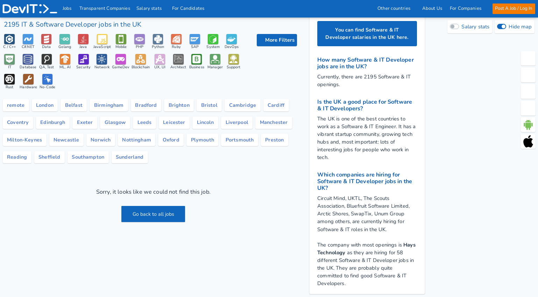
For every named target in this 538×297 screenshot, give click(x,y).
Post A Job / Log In (513, 8)
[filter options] (277, 40)
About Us (432, 8)
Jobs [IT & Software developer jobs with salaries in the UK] (67, 8)
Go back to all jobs (153, 215)
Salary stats (151, 8)
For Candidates (190, 8)
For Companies (467, 8)
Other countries (395, 8)
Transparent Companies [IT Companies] (104, 8)
